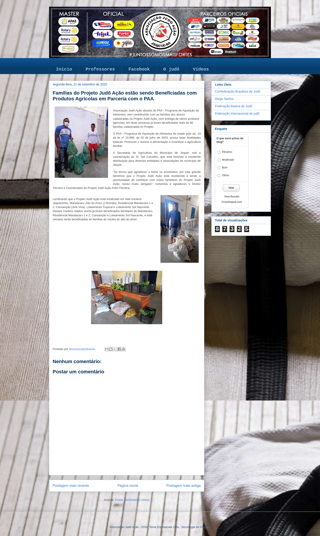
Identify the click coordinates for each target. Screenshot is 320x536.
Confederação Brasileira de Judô (237, 91)
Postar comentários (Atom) (132, 500)
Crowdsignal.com (232, 201)
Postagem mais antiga (183, 485)
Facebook (139, 69)
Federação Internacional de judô (237, 113)
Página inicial (128, 485)
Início (64, 69)
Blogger (205, 527)
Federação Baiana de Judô (233, 106)
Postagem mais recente (71, 485)
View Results (231, 196)
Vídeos (201, 69)
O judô (171, 69)
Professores (100, 69)
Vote (231, 187)
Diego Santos (224, 99)
